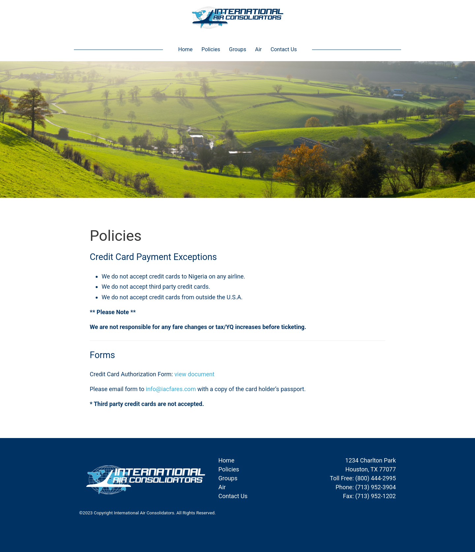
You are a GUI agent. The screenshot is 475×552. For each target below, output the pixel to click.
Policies (211, 49)
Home (185, 49)
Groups (237, 49)
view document (194, 374)
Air (258, 49)
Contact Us (283, 49)
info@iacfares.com (171, 389)
